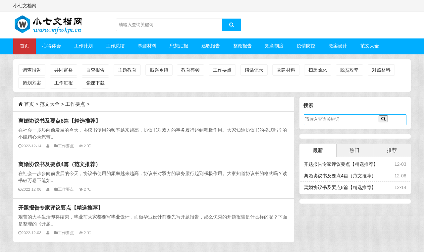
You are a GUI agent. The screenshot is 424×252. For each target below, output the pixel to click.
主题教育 (127, 70)
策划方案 (32, 83)
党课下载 (95, 83)
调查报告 (32, 70)
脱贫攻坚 (349, 70)
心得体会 (51, 45)
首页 (24, 45)
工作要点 (222, 70)
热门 (354, 150)
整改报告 (242, 45)
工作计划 (83, 45)
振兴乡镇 (159, 70)
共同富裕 (63, 70)
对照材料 (381, 70)
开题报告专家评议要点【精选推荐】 (60, 208)
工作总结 (115, 45)
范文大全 (369, 45)
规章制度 (274, 45)
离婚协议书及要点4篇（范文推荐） (59, 164)
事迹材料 (147, 45)
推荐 (392, 150)
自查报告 (95, 70)
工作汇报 (63, 83)
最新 (318, 150)
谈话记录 (254, 70)
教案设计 (338, 45)
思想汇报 (179, 45)
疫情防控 (306, 45)
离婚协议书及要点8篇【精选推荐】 (59, 121)
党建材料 (286, 70)
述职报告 (210, 45)
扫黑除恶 (317, 70)
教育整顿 (190, 70)
